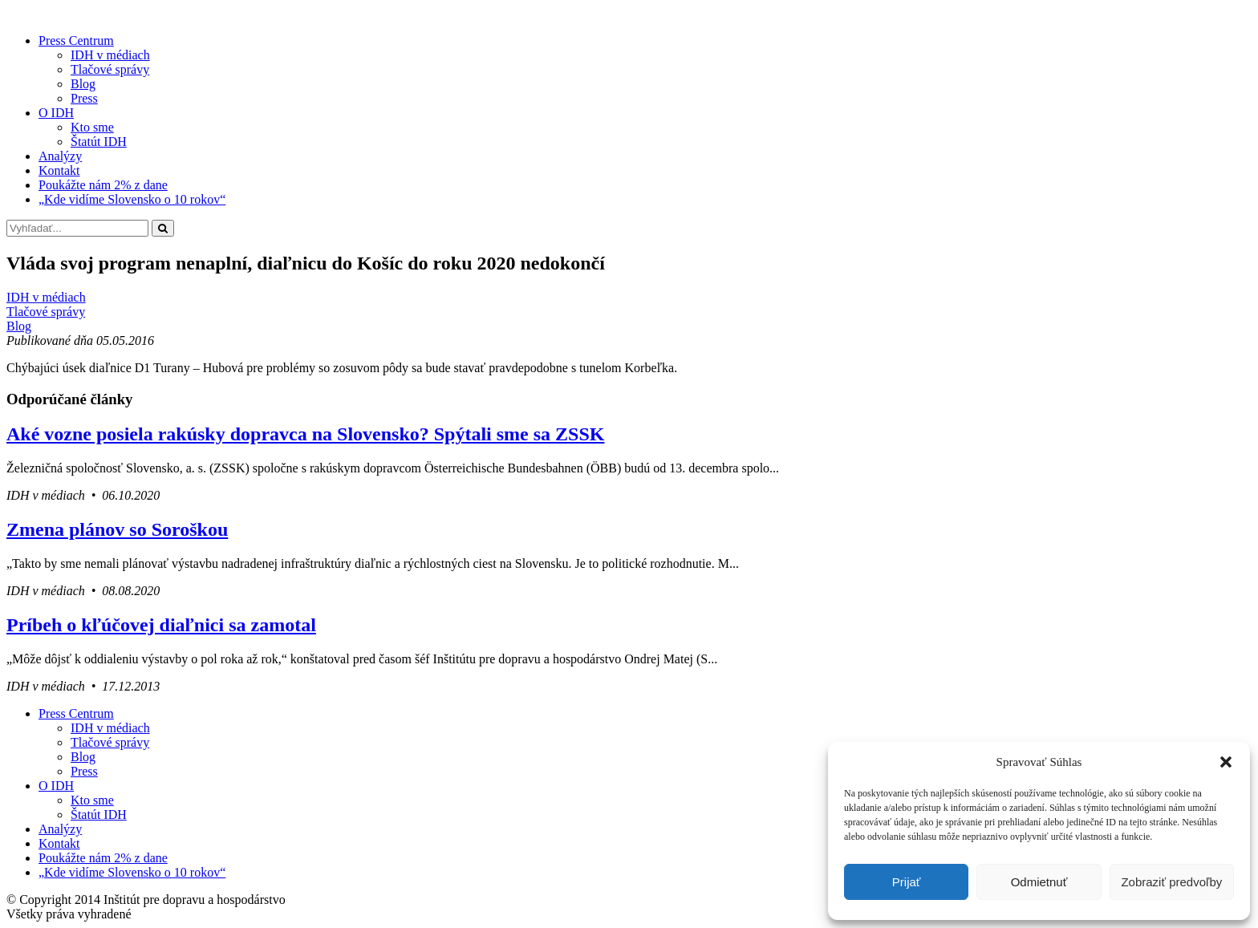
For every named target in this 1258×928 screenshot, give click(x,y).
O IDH (56, 113)
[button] (1226, 762)
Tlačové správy (110, 69)
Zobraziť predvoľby (1171, 882)
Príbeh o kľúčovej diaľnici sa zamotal (161, 624)
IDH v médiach (110, 55)
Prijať (906, 882)
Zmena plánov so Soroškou (117, 529)
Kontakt (59, 170)
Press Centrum (76, 40)
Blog (83, 84)
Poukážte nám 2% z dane (103, 185)
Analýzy (60, 156)
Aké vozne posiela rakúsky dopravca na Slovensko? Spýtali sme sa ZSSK (305, 433)
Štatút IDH (99, 141)
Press (84, 98)
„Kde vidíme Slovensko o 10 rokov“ (132, 199)
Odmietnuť (1039, 882)
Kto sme (92, 127)
